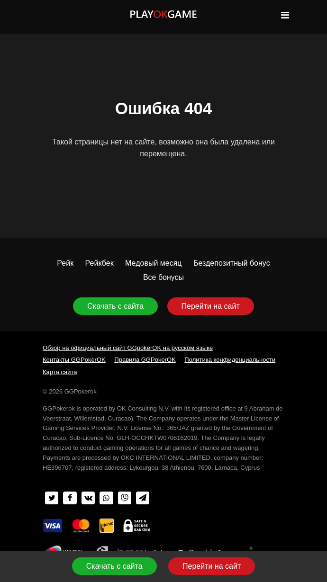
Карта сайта (60, 372)
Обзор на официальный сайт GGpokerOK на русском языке (128, 347)
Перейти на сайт (211, 306)
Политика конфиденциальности (229, 359)
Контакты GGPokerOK (74, 359)
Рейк (65, 263)
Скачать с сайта (115, 306)
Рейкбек (99, 263)
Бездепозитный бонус (231, 263)
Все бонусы (163, 277)
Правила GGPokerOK (144, 359)
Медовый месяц (153, 263)
